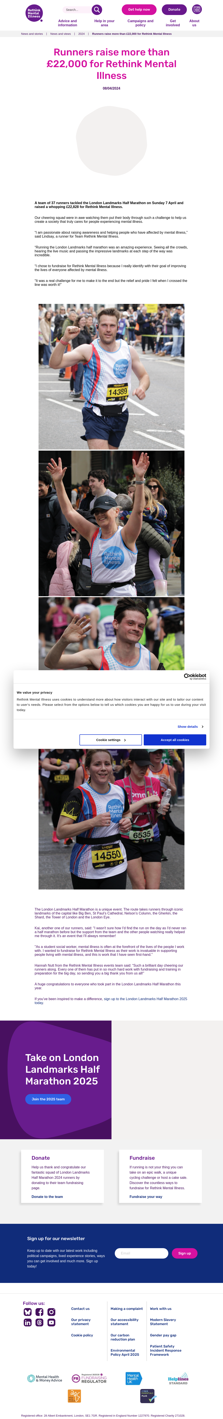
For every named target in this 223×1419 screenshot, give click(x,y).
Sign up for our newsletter (56, 1238)
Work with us (161, 1309)
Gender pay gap (163, 1335)
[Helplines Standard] (178, 1378)
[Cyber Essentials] (148, 1396)
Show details (188, 726)
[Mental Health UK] (133, 1378)
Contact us (80, 1309)
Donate (174, 9)
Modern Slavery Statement (163, 1322)
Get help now (139, 9)
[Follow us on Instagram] (51, 1312)
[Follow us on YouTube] (51, 1322)
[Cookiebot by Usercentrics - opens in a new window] (187, 676)
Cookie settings (111, 740)
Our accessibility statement (125, 1322)
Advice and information (67, 23)
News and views (60, 33)
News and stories (32, 33)
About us (194, 23)
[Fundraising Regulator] (89, 1378)
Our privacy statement (81, 1322)
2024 (81, 33)
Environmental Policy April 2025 (125, 1352)
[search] (97, 10)
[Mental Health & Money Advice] (44, 1378)
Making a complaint (127, 1309)
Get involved (173, 23)
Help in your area (104, 23)
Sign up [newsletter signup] (184, 1253)
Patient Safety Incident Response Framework (165, 1350)
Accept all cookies (175, 740)
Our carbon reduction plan (123, 1337)
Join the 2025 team (48, 1099)
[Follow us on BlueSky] (27, 1312)
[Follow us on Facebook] (39, 1312)
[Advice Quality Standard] (74, 1396)
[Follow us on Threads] (39, 1322)
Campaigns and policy (141, 23)
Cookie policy (82, 1335)
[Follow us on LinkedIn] (27, 1322)
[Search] (79, 9)
